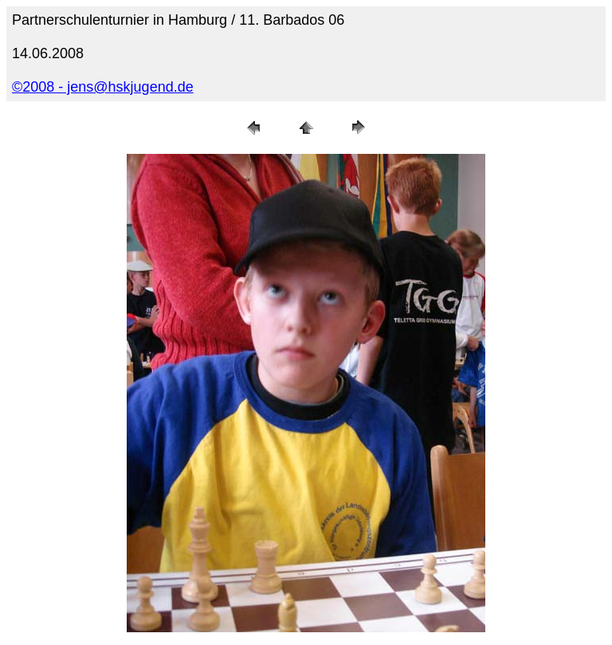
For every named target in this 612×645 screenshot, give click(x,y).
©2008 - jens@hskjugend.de (103, 87)
